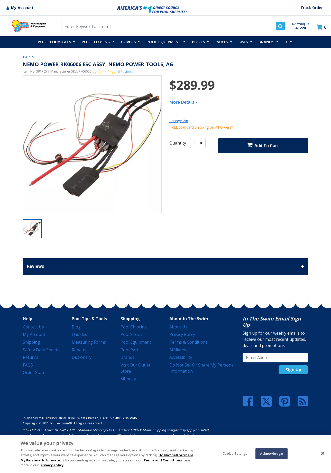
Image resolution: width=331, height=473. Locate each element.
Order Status (35, 372)
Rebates (79, 350)
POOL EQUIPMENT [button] (164, 41)
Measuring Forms (89, 342)
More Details (183, 102)
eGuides (79, 334)
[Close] (322, 453)
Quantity (177, 143)
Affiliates (177, 350)
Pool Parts (131, 350)
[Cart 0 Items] (322, 27)
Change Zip (178, 120)
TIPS (289, 41)
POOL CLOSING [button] (97, 41)
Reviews (165, 266)
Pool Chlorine (134, 327)
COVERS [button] (129, 41)
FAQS (28, 365)
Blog (76, 327)
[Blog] (303, 401)
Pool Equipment (136, 342)
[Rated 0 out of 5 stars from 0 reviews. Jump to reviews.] (113, 71)
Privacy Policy (182, 334)
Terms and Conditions (163, 460)
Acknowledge (271, 453)
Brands (127, 357)
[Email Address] (275, 357)
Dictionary (81, 357)
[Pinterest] (284, 401)
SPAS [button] (243, 41)
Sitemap (128, 378)
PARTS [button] (222, 41)
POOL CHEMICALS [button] (55, 41)
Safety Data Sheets (41, 350)
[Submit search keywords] (280, 26)
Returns (30, 357)
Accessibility (180, 357)
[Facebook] (248, 401)
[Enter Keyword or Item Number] (173, 26)
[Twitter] (266, 401)
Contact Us (33, 327)
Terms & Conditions (188, 342)
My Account (34, 334)
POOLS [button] (199, 41)
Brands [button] (267, 41)
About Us (178, 327)
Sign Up (293, 369)
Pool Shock (131, 334)
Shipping (31, 342)
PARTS (28, 57)
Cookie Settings (235, 453)
